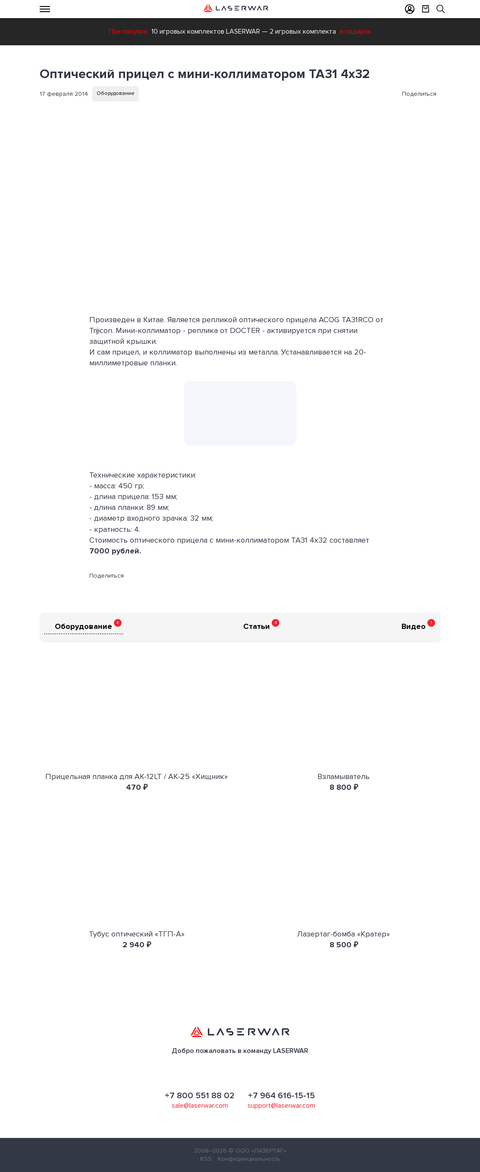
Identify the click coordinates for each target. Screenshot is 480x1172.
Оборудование (116, 93)
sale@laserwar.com (200, 1105)
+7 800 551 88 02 (200, 1095)
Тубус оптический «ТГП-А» (137, 934)
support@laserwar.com (281, 1105)
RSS (206, 1159)
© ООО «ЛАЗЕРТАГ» (257, 1150)
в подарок (355, 31)
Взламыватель (343, 776)
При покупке (128, 31)
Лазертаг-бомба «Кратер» (343, 934)
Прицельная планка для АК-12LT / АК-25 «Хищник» (136, 776)
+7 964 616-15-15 (281, 1095)
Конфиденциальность (249, 1159)
